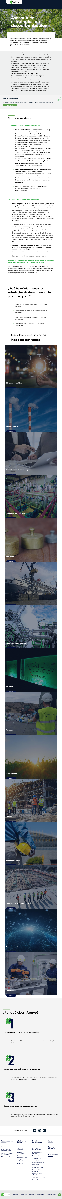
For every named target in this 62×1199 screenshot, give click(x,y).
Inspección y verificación (20, 1149)
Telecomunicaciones (38, 1177)
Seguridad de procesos (36, 1170)
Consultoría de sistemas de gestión (38, 1161)
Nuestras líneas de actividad (38, 1141)
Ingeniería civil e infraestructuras (37, 1174)
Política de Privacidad (36, 1195)
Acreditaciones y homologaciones (6, 1150)
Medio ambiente (37, 1156)
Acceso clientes (51, 1195)
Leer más (11, 995)
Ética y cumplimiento (7, 1157)
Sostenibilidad (36, 1158)
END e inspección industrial (37, 1152)
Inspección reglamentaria (36, 1149)
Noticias (51, 1141)
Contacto (10, 105)
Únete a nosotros (51, 1147)
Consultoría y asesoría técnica (22, 1156)
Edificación (35, 1165)
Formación (20, 1163)
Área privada (53, 1155)
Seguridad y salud (37, 1167)
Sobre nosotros (7, 1141)
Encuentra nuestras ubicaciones (7, 1154)
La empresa (4, 1147)
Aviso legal (23, 1195)
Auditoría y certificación (20, 1160)
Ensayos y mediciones (20, 1152)
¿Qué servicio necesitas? (22, 1141)
